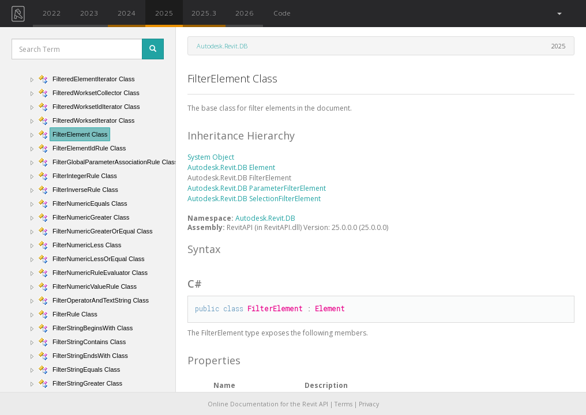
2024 (127, 12)
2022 (52, 12)
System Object (210, 157)
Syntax (203, 249)
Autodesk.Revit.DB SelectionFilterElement (254, 198)
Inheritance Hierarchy (241, 135)
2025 (164, 12)
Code (282, 12)
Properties (214, 360)
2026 (244, 12)
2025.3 (204, 12)
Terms (343, 404)
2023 (89, 12)
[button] (558, 13)
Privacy (369, 404)
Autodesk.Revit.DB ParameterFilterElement (256, 188)
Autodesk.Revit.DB (222, 46)
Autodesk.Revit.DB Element (231, 167)
